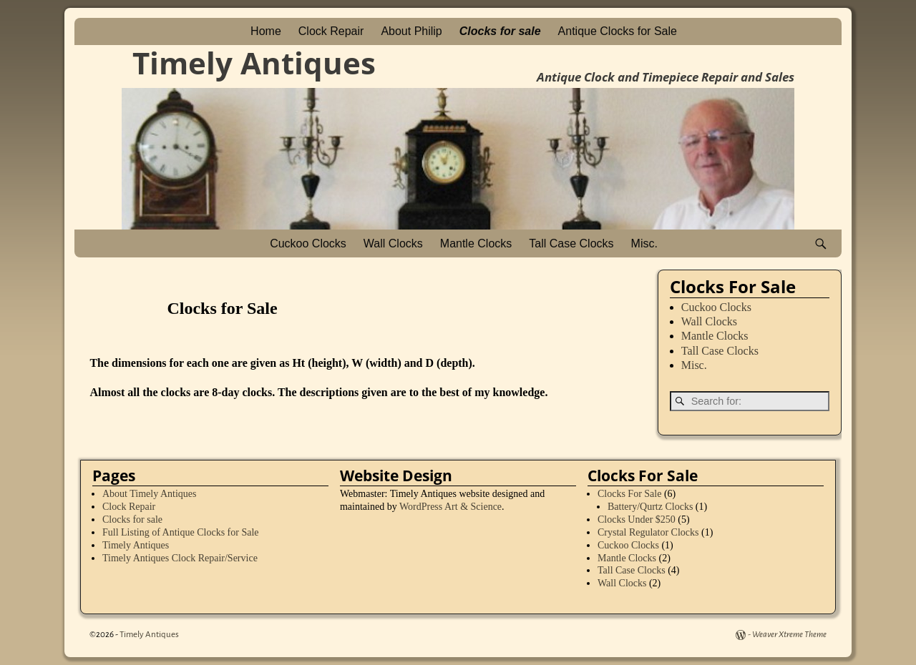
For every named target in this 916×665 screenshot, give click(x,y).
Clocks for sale (500, 31)
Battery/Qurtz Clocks (650, 506)
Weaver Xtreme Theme (789, 634)
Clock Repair (331, 31)
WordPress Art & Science (450, 506)
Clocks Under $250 (637, 519)
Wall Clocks (393, 243)
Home (265, 31)
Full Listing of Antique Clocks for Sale (180, 532)
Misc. (644, 243)
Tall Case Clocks (571, 243)
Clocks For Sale (629, 493)
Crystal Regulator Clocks (648, 532)
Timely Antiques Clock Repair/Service (180, 558)
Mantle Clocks (476, 243)
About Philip (411, 31)
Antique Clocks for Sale (617, 31)
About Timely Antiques (149, 493)
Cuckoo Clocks (308, 243)
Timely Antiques (254, 62)
